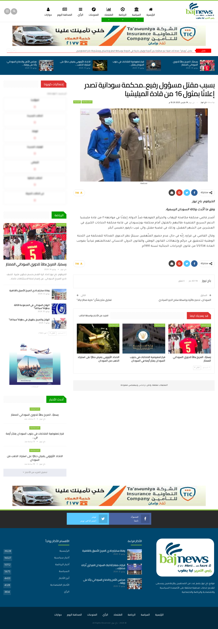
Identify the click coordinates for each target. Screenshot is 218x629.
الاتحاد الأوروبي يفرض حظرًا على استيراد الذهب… (75, 63)
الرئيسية (152, 11)
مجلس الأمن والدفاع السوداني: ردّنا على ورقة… (21, 63)
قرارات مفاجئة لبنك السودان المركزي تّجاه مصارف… (103, 567)
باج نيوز (114, 623)
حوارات (46, 11)
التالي (197, 367)
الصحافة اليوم (63, 11)
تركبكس (142, 385)
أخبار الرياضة (206, 325)
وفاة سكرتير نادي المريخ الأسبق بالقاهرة (29, 290)
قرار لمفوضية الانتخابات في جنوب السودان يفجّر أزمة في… (35, 435)
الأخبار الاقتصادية (59, 585)
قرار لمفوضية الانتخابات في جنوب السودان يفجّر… (128, 63)
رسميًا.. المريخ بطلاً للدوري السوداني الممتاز (185, 63)
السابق (206, 367)
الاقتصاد (108, 11)
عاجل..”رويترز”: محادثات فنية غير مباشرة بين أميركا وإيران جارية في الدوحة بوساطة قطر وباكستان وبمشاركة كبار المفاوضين (134, 51)
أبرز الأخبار (64, 578)
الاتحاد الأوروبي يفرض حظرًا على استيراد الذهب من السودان (35, 457)
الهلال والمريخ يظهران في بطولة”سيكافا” (29, 319)
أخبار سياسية (87, 102)
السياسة (137, 11)
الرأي (80, 11)
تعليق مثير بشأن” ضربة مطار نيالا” (94, 299)
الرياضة (123, 11)
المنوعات (93, 11)
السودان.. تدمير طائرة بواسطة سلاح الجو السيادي (185, 299)
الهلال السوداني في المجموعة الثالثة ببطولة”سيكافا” (32, 306)
